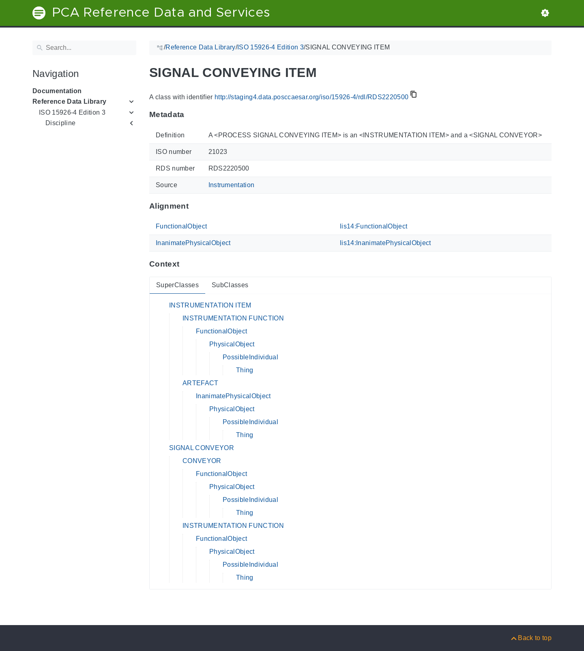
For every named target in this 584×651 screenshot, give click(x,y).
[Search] (84, 48)
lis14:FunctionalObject (373, 226)
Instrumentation (231, 184)
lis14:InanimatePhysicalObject (385, 242)
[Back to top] (531, 637)
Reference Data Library (69, 101)
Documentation (57, 91)
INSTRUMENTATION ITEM (210, 305)
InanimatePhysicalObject (193, 242)
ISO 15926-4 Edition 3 (72, 112)
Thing (244, 370)
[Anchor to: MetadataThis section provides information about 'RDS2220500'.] (192, 115)
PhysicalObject (232, 344)
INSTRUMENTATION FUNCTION (233, 318)
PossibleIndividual (250, 357)
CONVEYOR (201, 460)
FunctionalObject (181, 226)
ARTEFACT (200, 383)
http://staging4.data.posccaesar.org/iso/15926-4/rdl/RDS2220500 (311, 97)
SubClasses (230, 285)
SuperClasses (177, 285)
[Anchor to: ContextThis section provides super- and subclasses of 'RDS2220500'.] (187, 264)
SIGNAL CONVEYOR (201, 447)
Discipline (60, 123)
